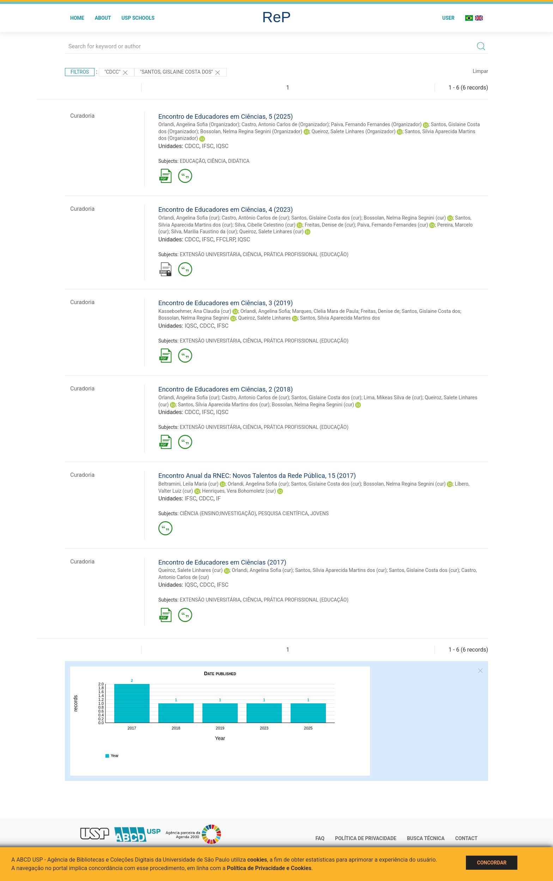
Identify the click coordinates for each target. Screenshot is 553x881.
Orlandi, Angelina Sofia (265, 311)
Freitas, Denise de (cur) (330, 225)
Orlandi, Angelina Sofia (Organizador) (198, 124)
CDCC (191, 146)
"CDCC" (116, 72)
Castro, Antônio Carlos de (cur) (255, 218)
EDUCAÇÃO (192, 161)
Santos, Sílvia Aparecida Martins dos (340, 318)
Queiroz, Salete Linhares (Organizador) (353, 131)
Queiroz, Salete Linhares (264, 318)
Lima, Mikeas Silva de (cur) (393, 397)
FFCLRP (225, 239)
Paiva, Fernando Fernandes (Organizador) (376, 124)
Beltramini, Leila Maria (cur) (188, 484)
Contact (466, 838)
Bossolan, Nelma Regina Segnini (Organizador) (251, 131)
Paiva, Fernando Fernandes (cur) (392, 225)
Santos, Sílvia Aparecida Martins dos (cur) (223, 404)
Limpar (480, 71)
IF (218, 498)
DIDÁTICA (239, 161)
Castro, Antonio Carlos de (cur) (255, 397)
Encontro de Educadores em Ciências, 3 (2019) (225, 303)
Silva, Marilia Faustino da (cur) (204, 231)
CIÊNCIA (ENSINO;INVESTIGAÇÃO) (218, 513)
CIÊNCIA (216, 161)
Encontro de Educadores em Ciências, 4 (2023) (225, 209)
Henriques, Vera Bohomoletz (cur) (239, 491)
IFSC (207, 146)
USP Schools (138, 18)
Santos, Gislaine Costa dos (431, 311)
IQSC (222, 146)
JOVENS (319, 513)
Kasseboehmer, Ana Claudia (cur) (194, 311)
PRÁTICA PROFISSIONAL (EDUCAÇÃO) (306, 254)
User (448, 18)
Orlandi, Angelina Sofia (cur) (188, 218)
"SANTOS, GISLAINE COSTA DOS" (180, 72)
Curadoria (82, 115)
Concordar (491, 862)
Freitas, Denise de (380, 311)
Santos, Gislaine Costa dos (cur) (326, 218)
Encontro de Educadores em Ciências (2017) (222, 562)
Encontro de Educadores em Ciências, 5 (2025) (225, 116)
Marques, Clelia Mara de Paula (325, 311)
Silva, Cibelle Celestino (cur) (265, 225)
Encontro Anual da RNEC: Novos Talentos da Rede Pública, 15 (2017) (257, 475)
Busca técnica (426, 838)
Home (77, 18)
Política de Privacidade (365, 838)
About (103, 18)
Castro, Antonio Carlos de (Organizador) (285, 124)
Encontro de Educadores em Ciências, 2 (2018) (225, 389)
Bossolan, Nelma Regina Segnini (193, 318)
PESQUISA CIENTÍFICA (283, 513)
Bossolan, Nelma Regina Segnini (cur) (405, 218)
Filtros (80, 72)
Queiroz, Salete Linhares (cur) (271, 231)
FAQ (320, 838)
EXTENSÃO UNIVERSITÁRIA (210, 254)
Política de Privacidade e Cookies (269, 868)
